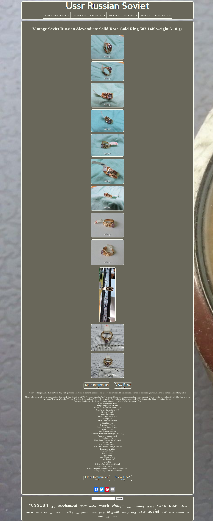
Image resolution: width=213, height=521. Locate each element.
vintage (118, 505)
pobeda (84, 512)
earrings (59, 512)
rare (161, 506)
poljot (108, 517)
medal (171, 513)
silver (53, 507)
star (37, 513)
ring (133, 512)
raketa (183, 506)
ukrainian (180, 513)
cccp (115, 516)
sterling (69, 512)
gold (83, 506)
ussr (173, 505)
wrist (142, 512)
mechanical (67, 506)
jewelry (101, 513)
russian (38, 505)
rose (100, 516)
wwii (164, 512)
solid (77, 513)
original (113, 512)
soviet (153, 511)
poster (129, 507)
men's (150, 506)
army (44, 512)
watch (104, 505)
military (139, 506)
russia (94, 512)
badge (51, 513)
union (29, 512)
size (188, 513)
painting (125, 513)
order (92, 506)
